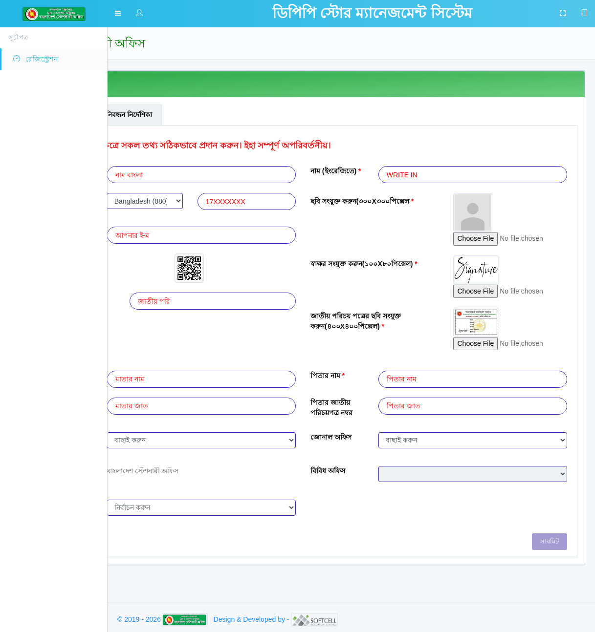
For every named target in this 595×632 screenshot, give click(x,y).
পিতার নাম (376, 383)
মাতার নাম (152, 383)
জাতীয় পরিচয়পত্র (162, 301)
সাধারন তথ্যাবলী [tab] (158, 115)
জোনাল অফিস (379, 455)
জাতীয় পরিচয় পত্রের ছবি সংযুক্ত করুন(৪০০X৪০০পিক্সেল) (404, 329)
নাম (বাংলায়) (155, 171)
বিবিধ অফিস (376, 489)
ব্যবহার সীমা (154, 523)
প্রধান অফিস (154, 489)
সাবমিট (549, 559)
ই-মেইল (148, 231)
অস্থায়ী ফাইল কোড (161, 262)
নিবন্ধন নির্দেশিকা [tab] (225, 115)
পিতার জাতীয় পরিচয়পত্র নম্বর (378, 420)
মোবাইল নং (153, 198)
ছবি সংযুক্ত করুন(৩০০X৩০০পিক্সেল (394, 214)
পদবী (144, 455)
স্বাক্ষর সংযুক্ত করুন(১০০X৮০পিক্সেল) (393, 276)
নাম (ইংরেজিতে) (378, 176)
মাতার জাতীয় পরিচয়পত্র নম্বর (154, 420)
